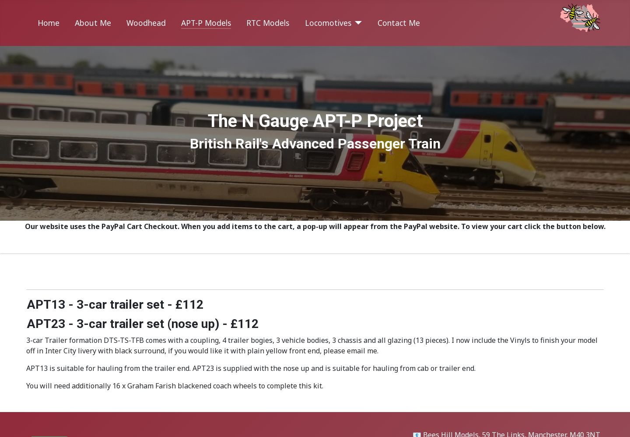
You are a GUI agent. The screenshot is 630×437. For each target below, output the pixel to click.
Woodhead (146, 23)
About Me (93, 23)
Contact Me (399, 23)
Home (49, 23)
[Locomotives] (356, 22)
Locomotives (328, 23)
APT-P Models (206, 23)
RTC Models (267, 23)
